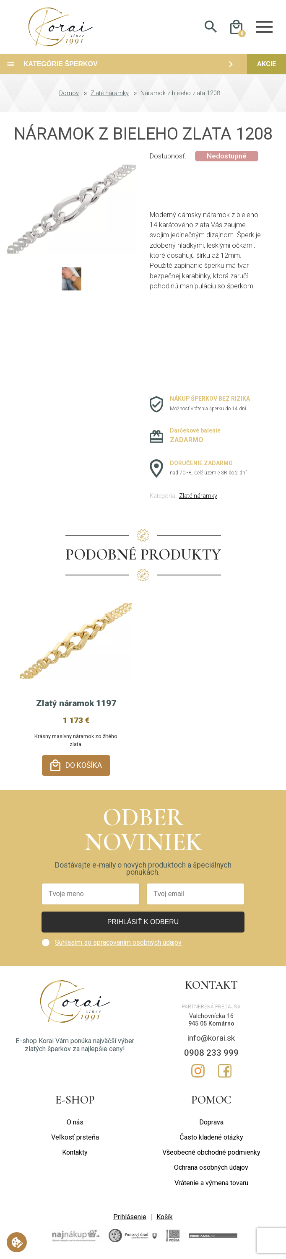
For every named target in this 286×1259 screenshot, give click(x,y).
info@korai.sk (211, 1038)
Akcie (266, 65)
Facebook (224, 1071)
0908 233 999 (211, 1053)
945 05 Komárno (211, 1024)
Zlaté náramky (110, 95)
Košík (164, 1217)
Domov (69, 95)
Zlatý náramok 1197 (76, 704)
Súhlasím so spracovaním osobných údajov (118, 943)
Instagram (198, 1071)
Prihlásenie (129, 1217)
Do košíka (83, 766)
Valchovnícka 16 (211, 1016)
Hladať (211, 28)
